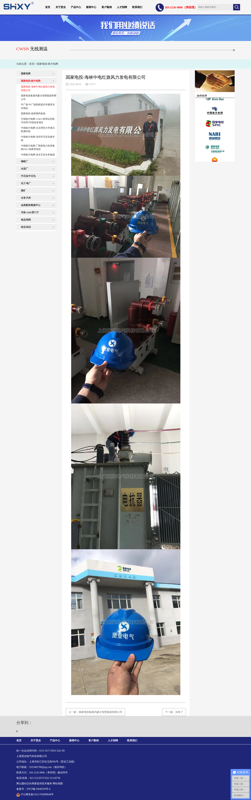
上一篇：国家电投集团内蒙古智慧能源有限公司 (95, 712)
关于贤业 (61, 7)
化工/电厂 (26, 183)
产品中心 (76, 7)
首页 (47, 7)
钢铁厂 (24, 161)
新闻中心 (91, 7)
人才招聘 (122, 7)
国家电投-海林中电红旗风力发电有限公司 (38, 88)
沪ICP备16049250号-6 (38, 789)
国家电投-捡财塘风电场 (33, 113)
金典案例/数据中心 (31, 205)
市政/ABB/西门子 (30, 212)
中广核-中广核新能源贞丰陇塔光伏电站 (38, 106)
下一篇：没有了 (174, 712)
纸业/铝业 (26, 227)
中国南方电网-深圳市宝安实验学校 (38, 138)
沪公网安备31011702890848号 (35, 794)
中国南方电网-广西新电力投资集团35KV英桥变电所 (38, 147)
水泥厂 (24, 168)
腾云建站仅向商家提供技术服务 (34, 783)
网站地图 (58, 783)
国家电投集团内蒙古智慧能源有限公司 (38, 97)
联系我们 (137, 7)
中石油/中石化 (28, 176)
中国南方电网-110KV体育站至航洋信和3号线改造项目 (38, 121)
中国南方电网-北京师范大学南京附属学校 (38, 129)
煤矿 (23, 190)
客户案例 (107, 7)
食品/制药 (26, 219)
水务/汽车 (26, 197)
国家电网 (25, 73)
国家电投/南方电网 (47, 64)
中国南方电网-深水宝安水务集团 (38, 154)
